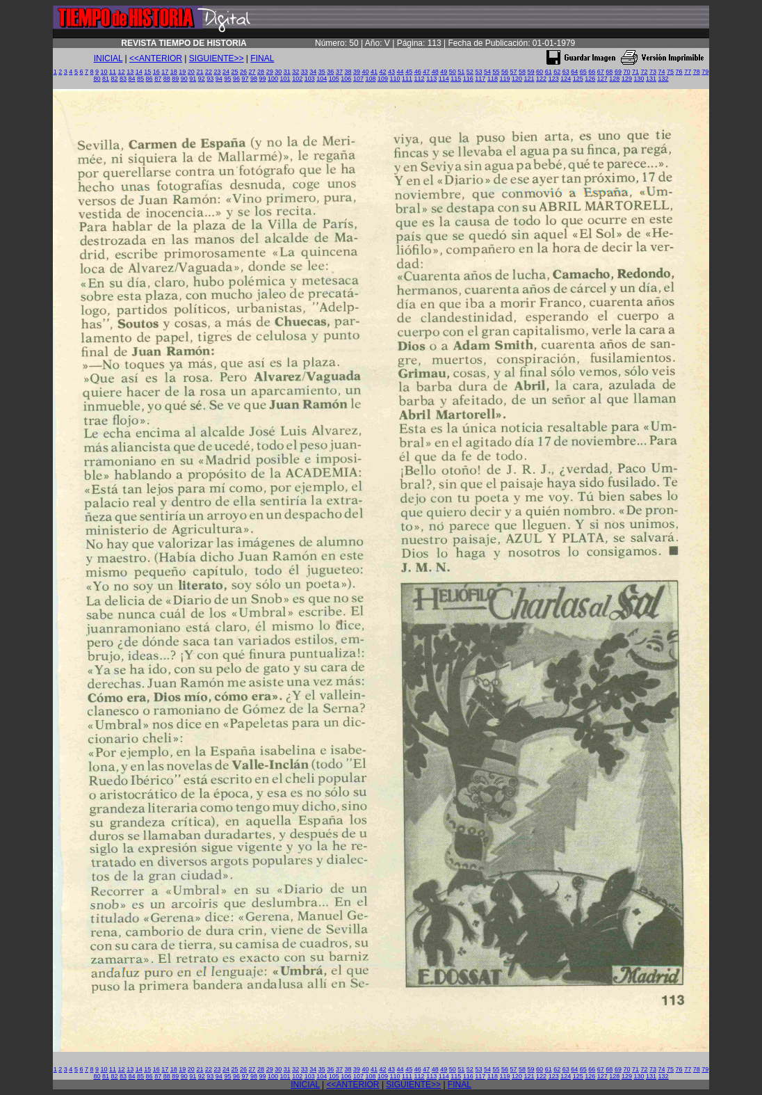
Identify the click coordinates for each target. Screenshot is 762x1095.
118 (492, 78)
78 (696, 71)
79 (705, 71)
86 (149, 78)
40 (365, 71)
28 (260, 71)
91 (192, 78)
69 (618, 71)
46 (417, 71)
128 (614, 78)
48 (435, 71)
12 (121, 71)
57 (513, 71)
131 (651, 78)
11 (112, 71)
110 (395, 78)
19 (182, 71)
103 (310, 78)
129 (627, 78)
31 (287, 71)
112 (419, 78)
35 (321, 71)
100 (273, 78)
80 (96, 78)
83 (123, 78)
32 (295, 71)
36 (330, 71)
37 (339, 71)
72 (643, 71)
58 (522, 71)
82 (114, 78)
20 (191, 71)
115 (456, 78)
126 (590, 78)
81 (105, 78)
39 (356, 71)
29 (269, 71)
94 (219, 78)
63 (565, 71)
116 (468, 78)
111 (407, 78)
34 (312, 71)
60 (539, 71)
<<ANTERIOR (155, 58)
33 (304, 71)
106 (346, 78)
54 (487, 71)
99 (262, 78)
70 (626, 71)
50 (452, 71)
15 (147, 71)
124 (565, 78)
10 (104, 71)
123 (554, 78)
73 (652, 71)
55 (495, 71)
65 (583, 71)
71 (635, 71)
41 (374, 71)
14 (139, 71)
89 (175, 78)
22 (208, 71)
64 (574, 71)
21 (199, 71)
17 (164, 71)
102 (297, 78)
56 (504, 71)
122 (541, 78)
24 (225, 71)
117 (480, 78)
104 (321, 78)
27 (252, 71)
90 (184, 78)
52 (470, 71)
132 (663, 78)
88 (166, 78)
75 (670, 71)
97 (244, 78)
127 (602, 78)
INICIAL (108, 58)
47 (426, 71)
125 (578, 78)
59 (531, 71)
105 (334, 78)
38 (347, 71)
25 (235, 71)
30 (278, 71)
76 (679, 71)
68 (609, 71)
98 (253, 78)
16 (156, 71)
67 (600, 71)
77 (687, 71)
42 (383, 71)
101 (285, 78)
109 (383, 78)
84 (132, 78)
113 (431, 78)
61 (548, 71)
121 (529, 78)
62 (556, 71)
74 (661, 71)
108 (370, 78)
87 (157, 78)
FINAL (262, 58)
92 (201, 78)
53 (478, 71)
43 (391, 71)
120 (517, 78)
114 (444, 78)
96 (236, 78)
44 (400, 71)
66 (591, 71)
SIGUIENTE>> (216, 58)
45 (408, 71)
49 (443, 71)
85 (140, 78)
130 (638, 78)
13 (130, 71)
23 (216, 71)
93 (209, 78)
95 (227, 78)
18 (173, 71)
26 (243, 71)
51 (460, 71)
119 (504, 78)
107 (358, 78)
